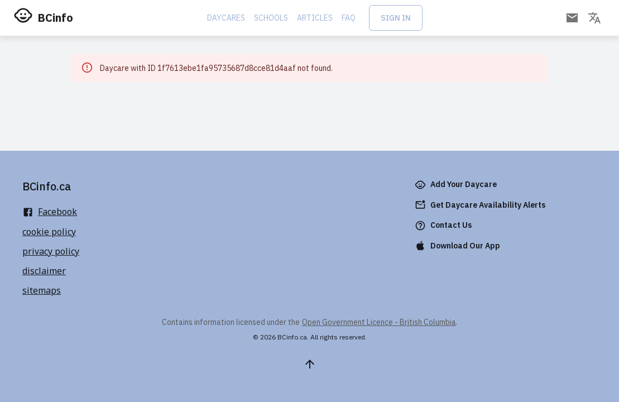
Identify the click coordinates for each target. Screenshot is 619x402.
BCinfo (55, 17)
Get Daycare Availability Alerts (481, 205)
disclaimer (44, 271)
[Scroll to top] (310, 364)
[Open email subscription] (572, 18)
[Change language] (594, 18)
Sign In (396, 18)
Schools (271, 18)
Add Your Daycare (457, 185)
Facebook (49, 211)
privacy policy (50, 251)
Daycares (226, 18)
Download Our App (458, 246)
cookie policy (49, 232)
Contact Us (444, 225)
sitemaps (41, 290)
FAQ (349, 18)
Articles (315, 18)
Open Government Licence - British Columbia (379, 322)
